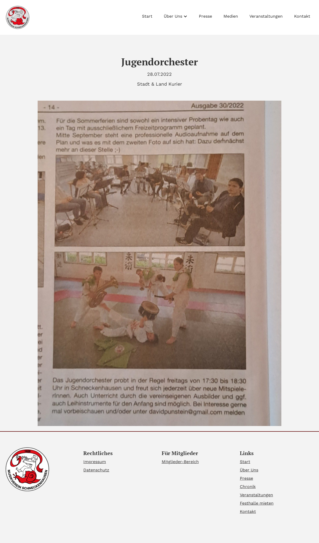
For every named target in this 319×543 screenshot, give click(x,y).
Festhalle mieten (257, 503)
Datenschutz (96, 470)
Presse (205, 16)
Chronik (248, 486)
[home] (17, 17)
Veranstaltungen (266, 16)
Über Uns (249, 470)
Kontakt (302, 16)
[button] (176, 15)
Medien (230, 16)
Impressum (94, 461)
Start (147, 16)
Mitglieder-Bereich (180, 461)
